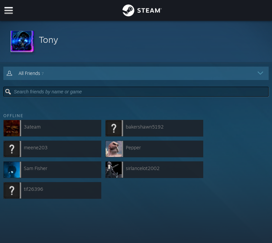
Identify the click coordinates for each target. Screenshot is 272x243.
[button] (136, 42)
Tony (48, 39)
